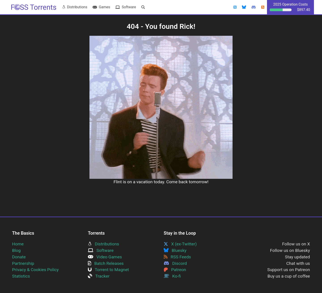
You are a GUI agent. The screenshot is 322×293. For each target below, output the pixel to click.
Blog (16, 250)
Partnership (23, 263)
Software (125, 7)
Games (101, 7)
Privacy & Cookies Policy (35, 269)
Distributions (74, 7)
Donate (19, 256)
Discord (175, 263)
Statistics (21, 276)
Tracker (99, 276)
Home (18, 244)
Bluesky (175, 250)
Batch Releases (106, 263)
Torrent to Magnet (108, 269)
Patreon (175, 269)
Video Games (105, 256)
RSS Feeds (177, 256)
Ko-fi (172, 276)
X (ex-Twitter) (180, 244)
